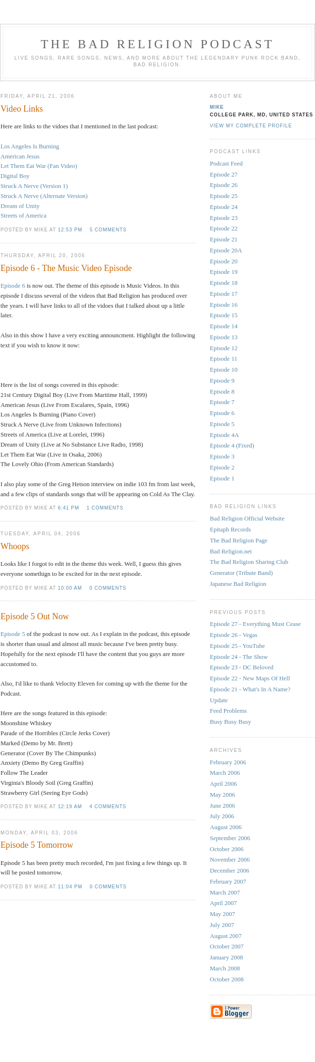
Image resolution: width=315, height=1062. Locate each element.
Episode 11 (223, 358)
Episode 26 (223, 184)
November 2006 (230, 859)
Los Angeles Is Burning (29, 146)
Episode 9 (222, 380)
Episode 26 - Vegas (233, 634)
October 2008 (227, 979)
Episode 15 (223, 315)
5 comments (108, 229)
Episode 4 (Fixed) (232, 445)
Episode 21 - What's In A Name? (250, 689)
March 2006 (225, 772)
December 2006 (229, 870)
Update (219, 700)
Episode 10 (223, 369)
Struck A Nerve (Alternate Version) (44, 195)
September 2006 (230, 838)
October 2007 (227, 946)
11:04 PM (70, 886)
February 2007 (228, 881)
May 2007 (222, 913)
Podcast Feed (226, 163)
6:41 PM (68, 507)
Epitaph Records (230, 529)
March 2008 (225, 968)
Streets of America (23, 215)
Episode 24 (223, 206)
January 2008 (226, 957)
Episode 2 (222, 467)
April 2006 (223, 783)
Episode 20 (223, 261)
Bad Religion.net (231, 551)
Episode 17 (223, 293)
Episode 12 (223, 348)
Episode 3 (222, 456)
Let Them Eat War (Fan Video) (38, 165)
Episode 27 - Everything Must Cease (255, 623)
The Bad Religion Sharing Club (249, 561)
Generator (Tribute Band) (241, 572)
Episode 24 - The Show (239, 656)
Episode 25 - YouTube (237, 645)
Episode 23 (223, 217)
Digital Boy (15, 175)
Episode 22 (223, 228)
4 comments (108, 806)
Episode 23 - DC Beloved (242, 667)
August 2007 (226, 935)
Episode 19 (223, 271)
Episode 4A (224, 434)
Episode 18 (223, 282)
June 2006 (222, 805)
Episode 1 (222, 478)
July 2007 (222, 924)
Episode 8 (222, 391)
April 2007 (223, 902)
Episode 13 (223, 337)
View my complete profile (251, 125)
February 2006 (228, 762)
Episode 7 (222, 402)
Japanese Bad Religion (238, 583)
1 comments (105, 507)
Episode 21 (223, 239)
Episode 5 (12, 633)
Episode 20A (226, 250)
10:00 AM (70, 588)
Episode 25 (223, 195)
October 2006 (227, 849)
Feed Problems (228, 710)
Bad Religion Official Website (247, 518)
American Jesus (19, 156)
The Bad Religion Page (238, 540)
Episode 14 (223, 326)
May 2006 (222, 794)
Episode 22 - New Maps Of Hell (250, 678)
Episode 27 (223, 174)
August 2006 (226, 827)
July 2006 (222, 816)
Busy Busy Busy (230, 721)
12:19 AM (70, 806)
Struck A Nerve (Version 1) (34, 185)
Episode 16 (223, 304)
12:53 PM (70, 229)
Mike (217, 107)
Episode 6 (12, 285)
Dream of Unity (19, 205)
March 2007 (225, 892)
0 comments (108, 588)
